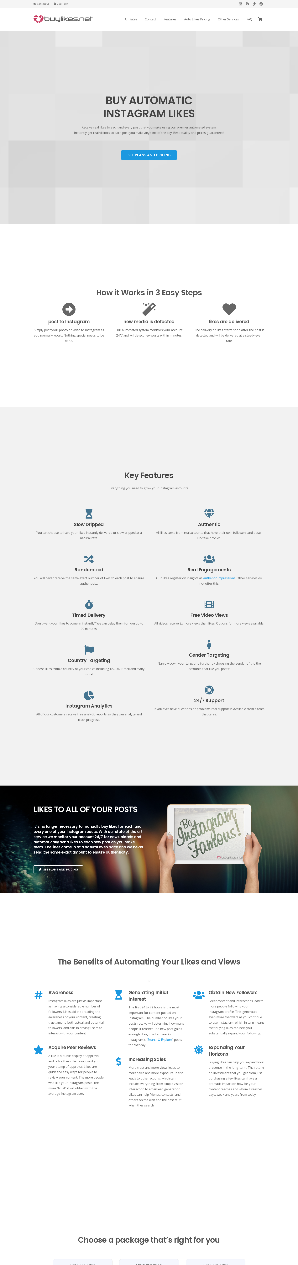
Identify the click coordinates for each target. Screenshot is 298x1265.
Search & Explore (160, 1040)
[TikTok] (254, 3)
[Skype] (247, 3)
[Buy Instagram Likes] (63, 19)
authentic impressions (219, 578)
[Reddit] (261, 3)
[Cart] (260, 19)
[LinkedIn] (240, 3)
